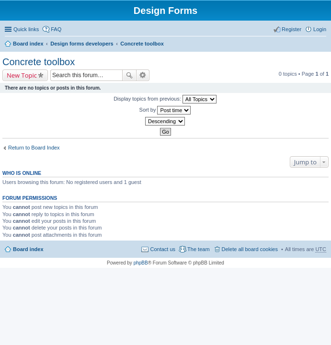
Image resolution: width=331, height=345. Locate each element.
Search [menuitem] (322, 44)
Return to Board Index (34, 147)
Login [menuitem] (319, 29)
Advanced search (143, 75)
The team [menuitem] (198, 249)
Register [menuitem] (291, 29)
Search (129, 75)
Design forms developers (81, 43)
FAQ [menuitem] (56, 29)
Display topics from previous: (165, 99)
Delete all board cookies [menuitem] (250, 249)
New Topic (22, 75)
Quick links (26, 29)
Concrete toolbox (141, 43)
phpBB (141, 262)
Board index (28, 43)
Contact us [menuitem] (162, 249)
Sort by (165, 110)
